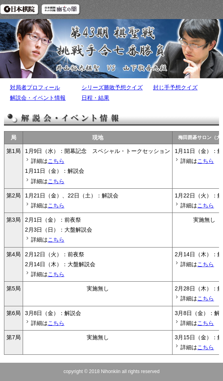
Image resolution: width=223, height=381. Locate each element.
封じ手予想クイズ (175, 87)
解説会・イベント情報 (38, 98)
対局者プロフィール (35, 87)
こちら (56, 161)
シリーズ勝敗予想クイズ (112, 87)
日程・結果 (95, 98)
